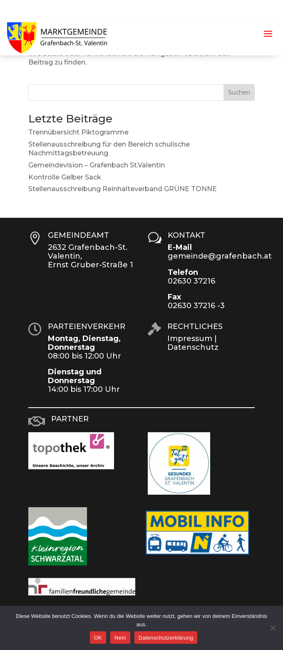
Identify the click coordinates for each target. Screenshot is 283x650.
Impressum (189, 338)
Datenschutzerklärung (166, 638)
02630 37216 (191, 281)
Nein (120, 638)
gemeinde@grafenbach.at (220, 256)
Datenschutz (192, 347)
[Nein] (272, 628)
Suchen (239, 92)
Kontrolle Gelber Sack (64, 177)
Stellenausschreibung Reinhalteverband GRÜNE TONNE (122, 189)
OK (98, 638)
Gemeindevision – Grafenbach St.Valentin (96, 165)
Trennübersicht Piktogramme (78, 132)
